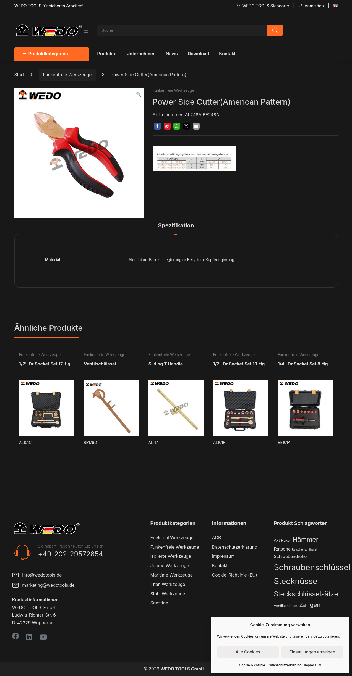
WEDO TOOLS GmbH (182, 669)
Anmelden (311, 5)
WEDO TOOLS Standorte (262, 5)
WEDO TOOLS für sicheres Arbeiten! (49, 5)
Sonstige (159, 603)
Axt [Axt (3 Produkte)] (277, 540)
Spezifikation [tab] (176, 226)
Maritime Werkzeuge (171, 575)
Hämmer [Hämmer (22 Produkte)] (306, 539)
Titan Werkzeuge (167, 584)
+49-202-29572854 (70, 554)
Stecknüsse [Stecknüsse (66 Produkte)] (295, 581)
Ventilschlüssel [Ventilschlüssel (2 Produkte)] (286, 606)
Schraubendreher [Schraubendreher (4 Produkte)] (291, 556)
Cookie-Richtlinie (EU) (234, 575)
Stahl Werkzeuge (167, 593)
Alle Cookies (248, 651)
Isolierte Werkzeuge (170, 556)
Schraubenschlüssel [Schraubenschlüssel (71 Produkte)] (312, 567)
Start (19, 74)
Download (198, 53)
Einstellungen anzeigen (312, 651)
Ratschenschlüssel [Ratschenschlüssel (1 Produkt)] (304, 549)
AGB (216, 537)
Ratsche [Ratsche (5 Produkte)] (282, 549)
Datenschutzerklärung (284, 665)
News (172, 53)
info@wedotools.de (37, 575)
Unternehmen (140, 53)
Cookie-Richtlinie (252, 665)
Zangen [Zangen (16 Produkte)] (309, 604)
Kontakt (227, 53)
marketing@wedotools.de (43, 585)
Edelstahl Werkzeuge (172, 537)
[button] (139, 94)
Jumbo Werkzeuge (169, 565)
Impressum (312, 665)
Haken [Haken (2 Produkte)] (286, 540)
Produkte (107, 53)
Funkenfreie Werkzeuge (67, 74)
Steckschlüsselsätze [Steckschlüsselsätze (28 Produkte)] (306, 594)
